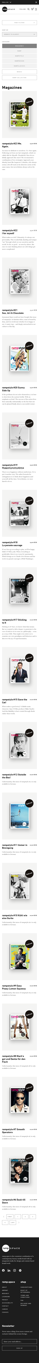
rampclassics (19, 66)
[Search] (27, 9)
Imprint (5, 1290)
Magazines (19, 46)
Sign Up (19, 1348)
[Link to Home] (8, 9)
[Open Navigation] (36, 9)
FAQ (22, 1300)
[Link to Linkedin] (10, 1270)
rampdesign (19, 61)
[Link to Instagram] (16, 1270)
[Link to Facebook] (5, 1270)
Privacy (5, 1299)
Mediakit (5, 1293)
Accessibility (7, 1303)
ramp (19, 51)
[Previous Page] (3, 1216)
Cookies (5, 1312)
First (10, 1216)
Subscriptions (26, 1287)
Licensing (6, 1296)
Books (19, 72)
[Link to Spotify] (22, 1270)
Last (13, 1222)
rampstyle (19, 56)
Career (5, 1309)
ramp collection (19, 77)
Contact (5, 1306)
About (4, 1287)
